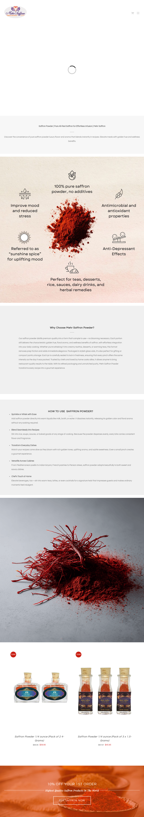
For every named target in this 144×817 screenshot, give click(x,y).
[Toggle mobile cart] (132, 13)
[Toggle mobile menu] (138, 13)
